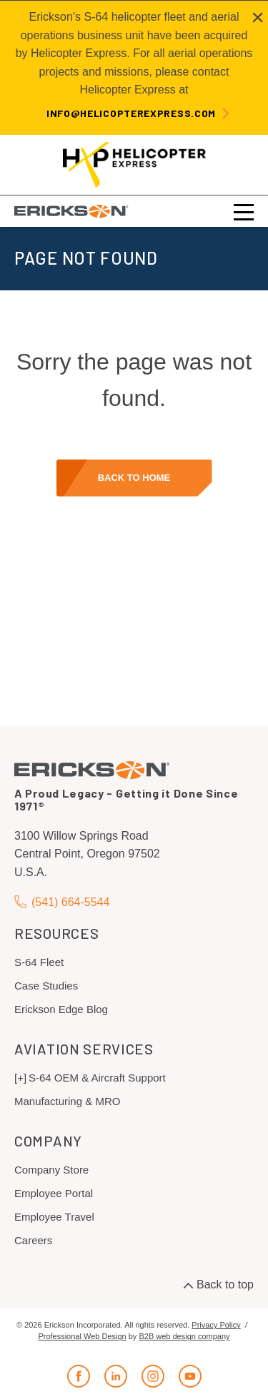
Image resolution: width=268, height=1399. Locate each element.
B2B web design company (184, 1336)
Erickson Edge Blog (61, 1009)
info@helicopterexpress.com (131, 113)
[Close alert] (257, 17)
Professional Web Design (82, 1336)
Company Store (51, 1170)
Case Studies (46, 986)
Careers (33, 1240)
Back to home (134, 477)
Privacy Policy (216, 1325)
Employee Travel (54, 1217)
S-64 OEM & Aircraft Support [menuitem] (97, 1078)
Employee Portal (53, 1193)
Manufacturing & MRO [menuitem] (67, 1101)
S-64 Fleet (39, 962)
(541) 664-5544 (61, 902)
